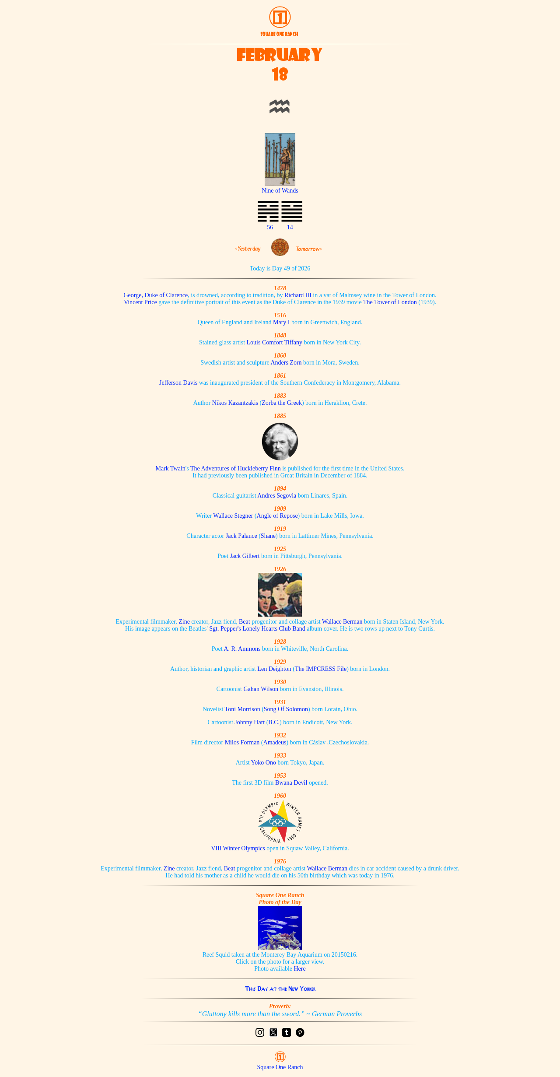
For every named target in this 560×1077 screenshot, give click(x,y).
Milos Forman (242, 742)
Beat (244, 621)
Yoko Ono (263, 762)
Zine (184, 621)
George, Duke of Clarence (155, 295)
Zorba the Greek (282, 403)
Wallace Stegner (233, 515)
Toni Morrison (242, 709)
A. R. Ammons (242, 648)
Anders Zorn (285, 362)
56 (270, 227)
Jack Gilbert (244, 556)
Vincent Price (140, 302)
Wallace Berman (342, 621)
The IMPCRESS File (320, 669)
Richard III (298, 295)
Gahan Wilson (260, 689)
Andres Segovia (276, 495)
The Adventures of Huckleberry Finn (235, 468)
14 (290, 227)
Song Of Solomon (286, 709)
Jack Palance (242, 536)
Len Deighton (274, 669)
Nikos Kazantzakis (235, 403)
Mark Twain (170, 468)
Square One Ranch (280, 1067)
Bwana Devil (291, 782)
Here (300, 968)
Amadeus (275, 742)
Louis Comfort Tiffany (274, 342)
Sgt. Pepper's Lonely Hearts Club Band (257, 628)
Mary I (281, 322)
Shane (268, 536)
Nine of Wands (280, 187)
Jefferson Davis (178, 382)
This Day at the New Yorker (280, 988)
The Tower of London (390, 302)
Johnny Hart (249, 722)
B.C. (274, 722)
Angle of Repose (277, 515)
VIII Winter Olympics (238, 848)
